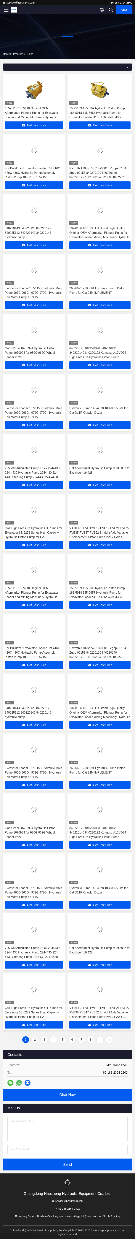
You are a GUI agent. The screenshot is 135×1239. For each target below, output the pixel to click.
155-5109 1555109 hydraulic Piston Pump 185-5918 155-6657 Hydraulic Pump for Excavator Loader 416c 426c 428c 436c (97, 113)
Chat (124, 9)
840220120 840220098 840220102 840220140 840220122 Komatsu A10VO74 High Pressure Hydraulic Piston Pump (97, 353)
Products (18, 54)
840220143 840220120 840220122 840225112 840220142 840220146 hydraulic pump (28, 233)
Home (6, 54)
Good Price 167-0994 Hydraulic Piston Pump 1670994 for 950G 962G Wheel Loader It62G (30, 353)
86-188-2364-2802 (119, 2)
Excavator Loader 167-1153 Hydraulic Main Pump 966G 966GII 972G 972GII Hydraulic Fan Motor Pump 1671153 (33, 293)
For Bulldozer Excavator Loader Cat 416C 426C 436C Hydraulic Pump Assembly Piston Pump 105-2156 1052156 (32, 173)
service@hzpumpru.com (19, 2)
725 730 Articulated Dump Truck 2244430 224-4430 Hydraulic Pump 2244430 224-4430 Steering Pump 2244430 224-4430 (32, 473)
